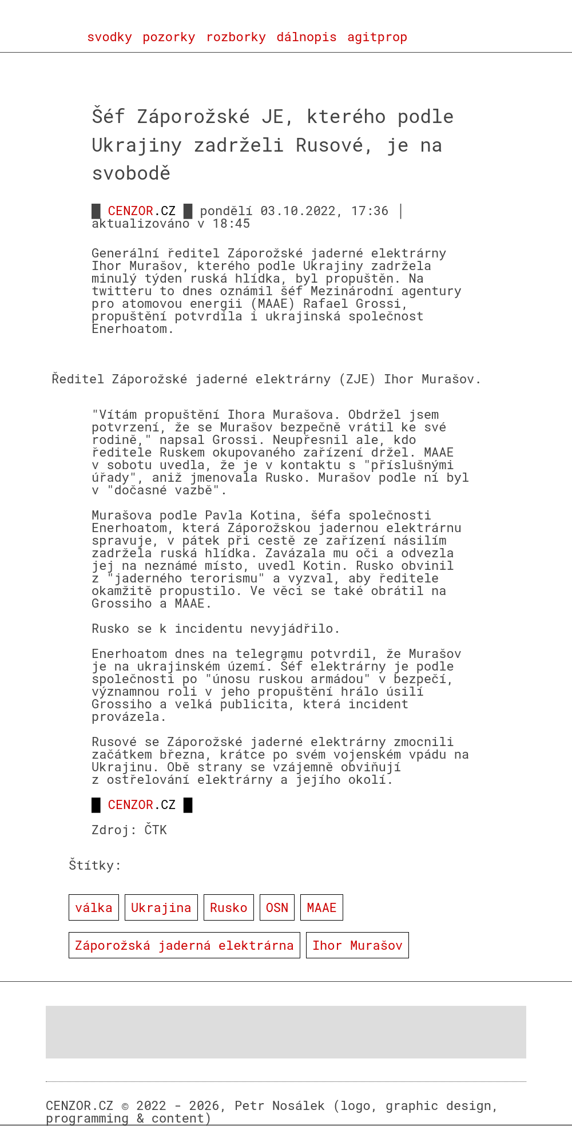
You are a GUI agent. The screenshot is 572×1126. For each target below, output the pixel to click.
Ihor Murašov (357, 945)
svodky (109, 37)
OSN (277, 907)
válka (94, 907)
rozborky (236, 37)
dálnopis (306, 37)
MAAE (322, 907)
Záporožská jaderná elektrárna (184, 945)
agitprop (377, 37)
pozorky (168, 37)
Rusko (229, 907)
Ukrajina (161, 907)
